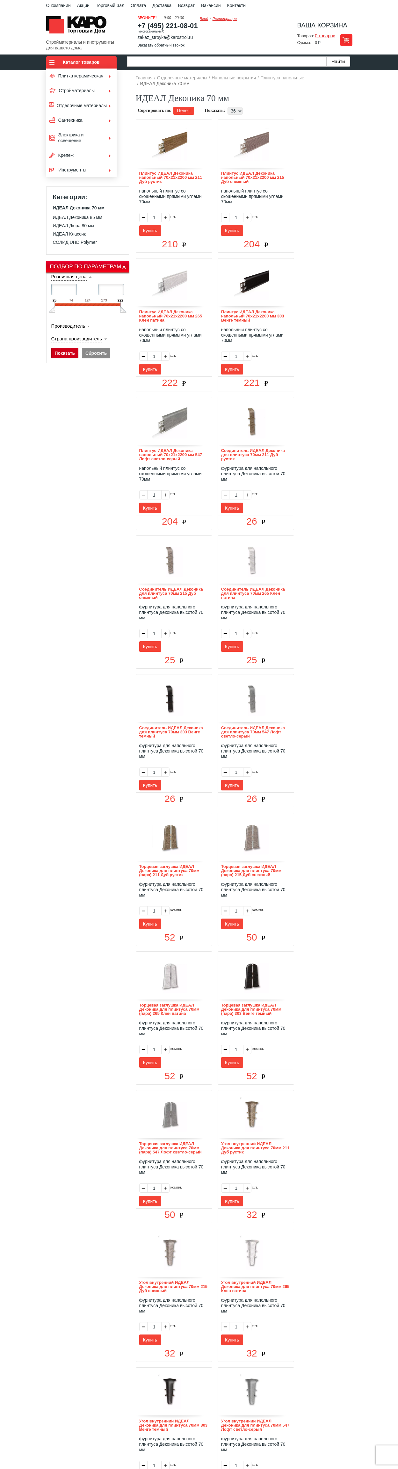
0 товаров (325, 35)
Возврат (186, 5)
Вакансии (211, 5)
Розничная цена (69, 276)
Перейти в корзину (346, 40)
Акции (83, 5)
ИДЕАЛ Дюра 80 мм (73, 225)
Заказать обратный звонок (161, 45)
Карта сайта (274, 1380)
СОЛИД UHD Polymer (75, 242)
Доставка (161, 5)
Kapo (78, 26)
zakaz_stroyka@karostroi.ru (165, 37)
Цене (184, 110)
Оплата (138, 5)
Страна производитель (76, 338)
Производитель (68, 326)
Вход (204, 19)
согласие (104, 1439)
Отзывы (151, 1380)
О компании (58, 5)
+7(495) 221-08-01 (206, 1417)
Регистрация (225, 19)
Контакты (236, 5)
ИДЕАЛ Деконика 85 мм (77, 217)
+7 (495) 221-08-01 (168, 26)
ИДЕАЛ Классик (69, 233)
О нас (131, 1380)
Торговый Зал (110, 5)
